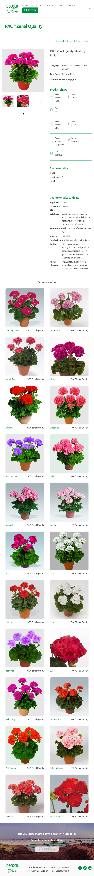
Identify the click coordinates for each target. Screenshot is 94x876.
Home (25, 6)
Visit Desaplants (47, 849)
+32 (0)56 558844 (61, 867)
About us (36, 6)
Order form (30, 10)
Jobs (60, 6)
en (90, 9)
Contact (71, 6)
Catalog (50, 6)
